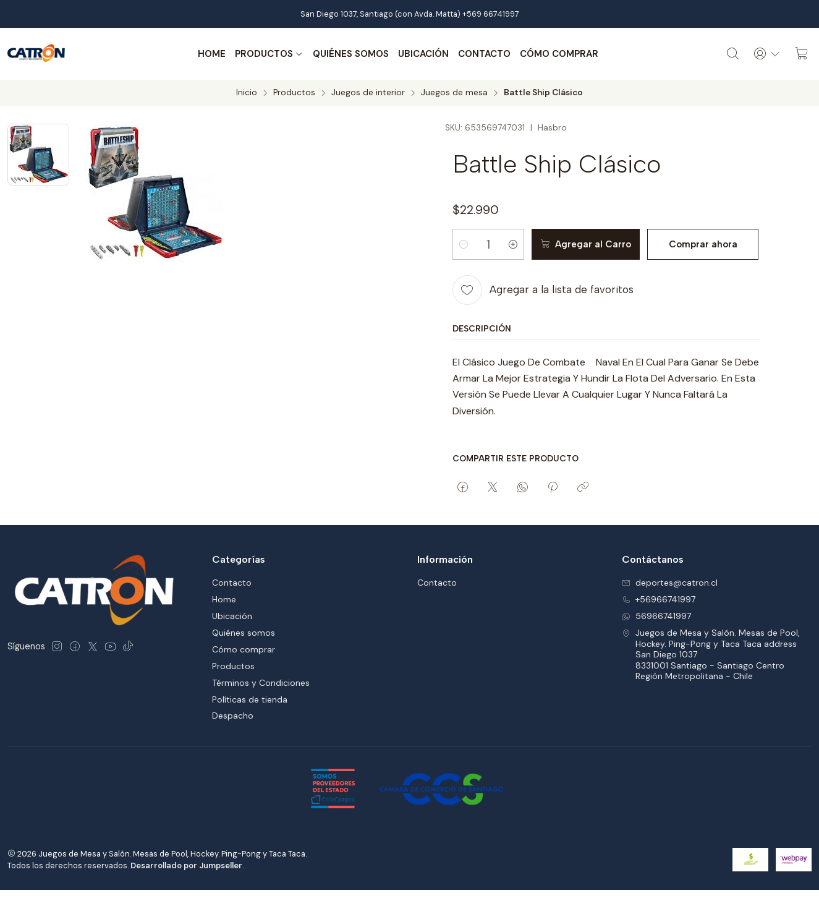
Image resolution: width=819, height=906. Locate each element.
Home (212, 54)
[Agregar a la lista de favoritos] (543, 289)
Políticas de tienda (249, 699)
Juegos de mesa (454, 92)
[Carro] (802, 54)
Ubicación (423, 54)
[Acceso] (767, 54)
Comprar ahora (703, 244)
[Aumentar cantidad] (513, 244)
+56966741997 (658, 599)
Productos (269, 54)
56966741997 (656, 616)
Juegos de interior (368, 92)
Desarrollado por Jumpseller (186, 865)
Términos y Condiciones (261, 682)
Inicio (246, 92)
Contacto (484, 54)
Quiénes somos (351, 54)
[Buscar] (733, 54)
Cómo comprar (559, 54)
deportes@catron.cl (670, 582)
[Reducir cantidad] (463, 244)
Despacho (232, 715)
